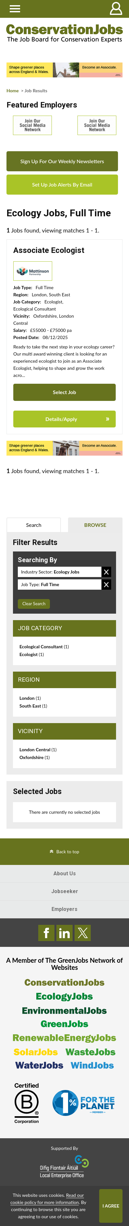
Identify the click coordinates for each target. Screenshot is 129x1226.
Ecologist (31, 654)
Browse (95, 525)
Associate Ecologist (48, 250)
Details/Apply (61, 419)
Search (33, 525)
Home (12, 90)
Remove (106, 572)
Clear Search (33, 603)
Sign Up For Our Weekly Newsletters (62, 161)
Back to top (67, 851)
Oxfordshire (34, 757)
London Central (37, 749)
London (30, 698)
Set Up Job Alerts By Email (62, 184)
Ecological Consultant (44, 646)
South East (33, 706)
